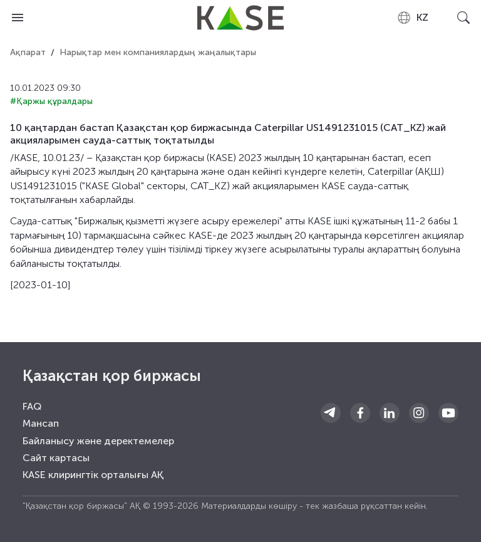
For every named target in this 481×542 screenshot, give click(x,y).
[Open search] (463, 17)
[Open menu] (17, 17)
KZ (412, 17)
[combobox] (412, 17)
